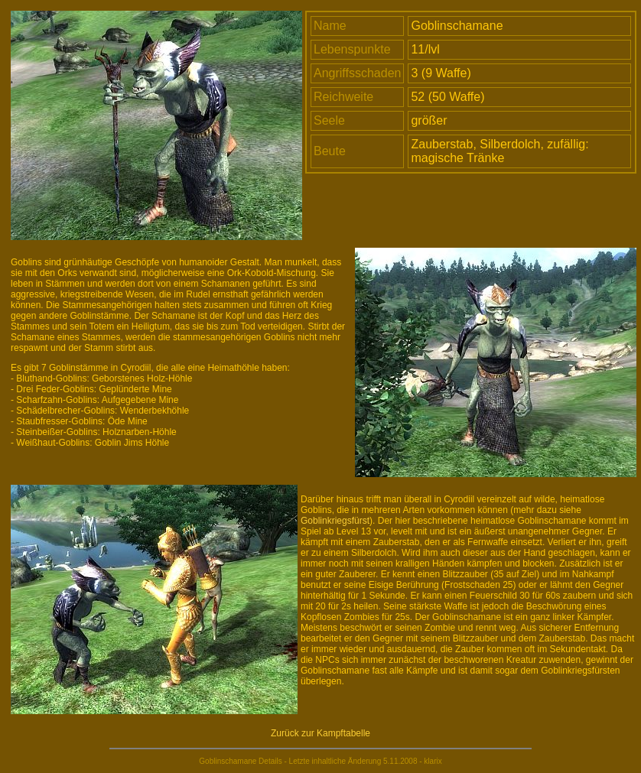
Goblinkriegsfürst (335, 520)
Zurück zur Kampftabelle (320, 733)
